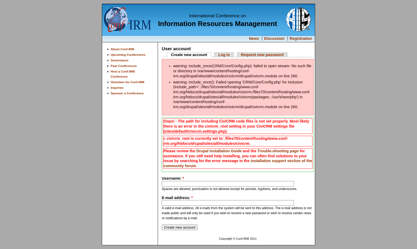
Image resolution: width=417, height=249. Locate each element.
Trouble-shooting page (278, 151)
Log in (224, 55)
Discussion (274, 38)
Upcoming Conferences (128, 54)
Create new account (189, 55)
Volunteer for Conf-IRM (127, 82)
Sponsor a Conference (127, 93)
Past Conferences (124, 65)
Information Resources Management (217, 23)
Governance (119, 60)
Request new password (262, 55)
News (254, 38)
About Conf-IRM (122, 49)
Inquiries (117, 87)
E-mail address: (177, 198)
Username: (173, 178)
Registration (301, 38)
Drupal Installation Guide (218, 151)
